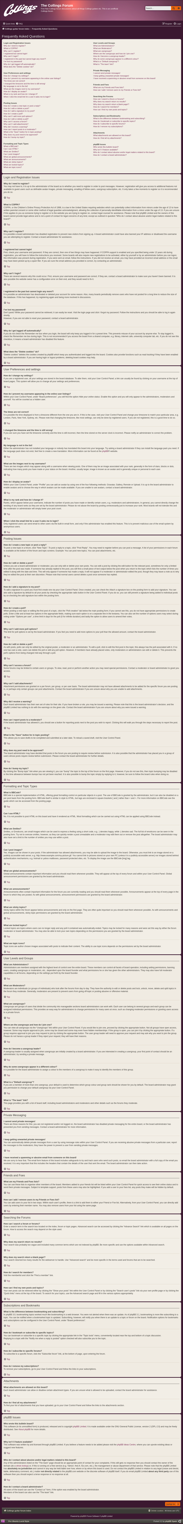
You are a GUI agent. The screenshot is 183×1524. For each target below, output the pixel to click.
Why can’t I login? (11, 56)
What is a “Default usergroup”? (106, 61)
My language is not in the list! (16, 86)
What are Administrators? (103, 46)
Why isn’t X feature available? (105, 150)
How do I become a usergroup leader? (109, 56)
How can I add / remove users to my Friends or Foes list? (117, 90)
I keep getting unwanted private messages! (111, 76)
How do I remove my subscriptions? (108, 126)
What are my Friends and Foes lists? (108, 87)
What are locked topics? (14, 165)
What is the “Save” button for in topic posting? (23, 132)
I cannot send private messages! (106, 73)
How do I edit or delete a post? (16, 108)
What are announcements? (15, 159)
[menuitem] (19, 24)
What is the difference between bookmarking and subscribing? (119, 118)
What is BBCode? (11, 146)
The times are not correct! (14, 81)
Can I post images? (12, 154)
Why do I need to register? (15, 46)
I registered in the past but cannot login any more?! (25, 59)
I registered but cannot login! (15, 54)
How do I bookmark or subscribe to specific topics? (114, 121)
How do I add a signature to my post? (19, 111)
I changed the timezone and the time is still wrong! (24, 84)
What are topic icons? (13, 167)
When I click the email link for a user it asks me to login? (27, 97)
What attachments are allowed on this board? (112, 135)
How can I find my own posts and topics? (110, 110)
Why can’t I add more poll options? (18, 116)
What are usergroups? (102, 51)
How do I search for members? (106, 107)
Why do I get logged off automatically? (19, 64)
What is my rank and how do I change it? (21, 94)
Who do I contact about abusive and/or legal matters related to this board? (124, 152)
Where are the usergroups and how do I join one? (114, 54)
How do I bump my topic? (14, 137)
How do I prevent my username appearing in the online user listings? (32, 78)
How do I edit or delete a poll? (16, 119)
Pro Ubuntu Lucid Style (18, 1521)
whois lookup (22, 1466)
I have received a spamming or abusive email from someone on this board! (124, 78)
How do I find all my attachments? (107, 138)
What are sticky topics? (13, 162)
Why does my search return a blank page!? (111, 104)
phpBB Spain (171, 1521)
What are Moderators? (102, 48)
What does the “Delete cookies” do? (19, 67)
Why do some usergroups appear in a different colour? (116, 59)
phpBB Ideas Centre (126, 1444)
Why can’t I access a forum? (15, 121)
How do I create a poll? (13, 114)
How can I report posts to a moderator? (20, 129)
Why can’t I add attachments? (16, 124)
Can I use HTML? (11, 149)
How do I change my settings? (16, 76)
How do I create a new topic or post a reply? (22, 106)
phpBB (105, 451)
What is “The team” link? (103, 64)
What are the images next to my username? (22, 89)
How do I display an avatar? (15, 91)
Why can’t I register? (12, 51)
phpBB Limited (79, 1426)
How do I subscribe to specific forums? (109, 124)
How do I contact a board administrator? (110, 155)
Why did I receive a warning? (16, 127)
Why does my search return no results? (109, 102)
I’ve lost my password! (13, 61)
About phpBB (24, 1429)
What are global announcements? (18, 157)
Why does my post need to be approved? (21, 135)
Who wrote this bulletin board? (106, 147)
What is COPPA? (11, 48)
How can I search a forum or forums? (108, 99)
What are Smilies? (11, 152)
